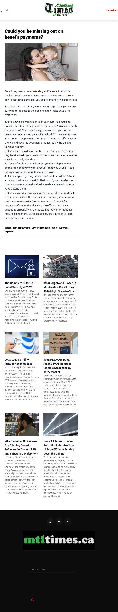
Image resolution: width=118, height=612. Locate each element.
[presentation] (42, 584)
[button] (1, 10)
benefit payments (21, 227)
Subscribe (111, 10)
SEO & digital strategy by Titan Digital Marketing (29, 557)
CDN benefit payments (43, 227)
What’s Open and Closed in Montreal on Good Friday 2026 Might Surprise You (59, 287)
